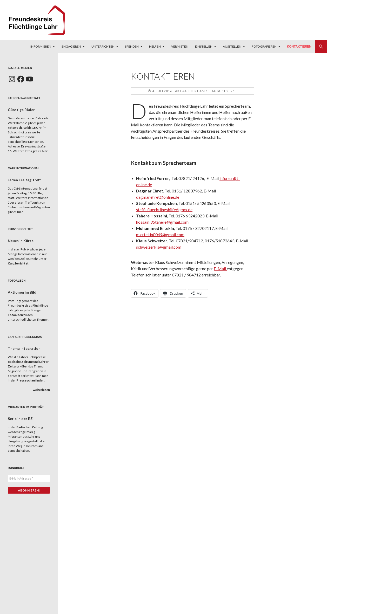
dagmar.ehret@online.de (157, 197)
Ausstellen (232, 46)
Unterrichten (103, 46)
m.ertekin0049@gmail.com (160, 234)
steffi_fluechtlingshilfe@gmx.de (164, 209)
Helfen (155, 46)
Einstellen (203, 46)
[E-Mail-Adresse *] (29, 478)
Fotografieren (264, 46)
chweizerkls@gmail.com (159, 246)
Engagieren (71, 46)
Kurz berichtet (18, 263)
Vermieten (179, 46)
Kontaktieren (299, 46)
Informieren (40, 46)
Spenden (132, 46)
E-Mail (220, 268)
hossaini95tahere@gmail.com (162, 221)
